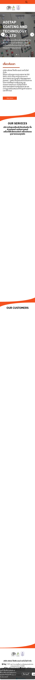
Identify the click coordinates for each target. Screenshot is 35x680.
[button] (26, 2)
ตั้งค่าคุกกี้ (26, 674)
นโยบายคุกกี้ (4, 676)
